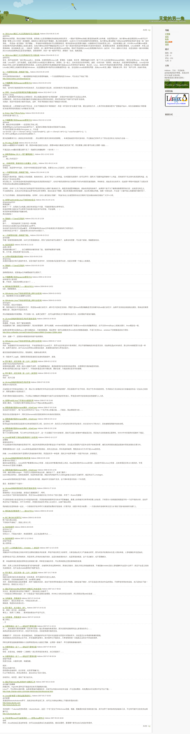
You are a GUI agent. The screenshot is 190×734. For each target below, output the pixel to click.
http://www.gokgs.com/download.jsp (16, 79)
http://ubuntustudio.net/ (11, 714)
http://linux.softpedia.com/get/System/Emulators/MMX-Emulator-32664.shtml (32, 332)
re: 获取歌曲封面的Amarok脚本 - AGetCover (20, 407)
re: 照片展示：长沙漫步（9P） (15, 608)
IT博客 (167, 34)
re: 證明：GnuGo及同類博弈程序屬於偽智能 (20, 92)
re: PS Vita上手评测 (10, 143)
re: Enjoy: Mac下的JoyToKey (14, 113)
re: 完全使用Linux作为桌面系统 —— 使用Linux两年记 (23, 718)
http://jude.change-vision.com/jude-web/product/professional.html (28, 691)
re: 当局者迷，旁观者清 (12, 598)
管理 (167, 44)
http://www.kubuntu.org (11, 705)
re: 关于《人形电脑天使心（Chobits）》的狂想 (21, 548)
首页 (167, 37)
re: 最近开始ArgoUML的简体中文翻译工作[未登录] (22, 589)
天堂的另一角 (172, 18)
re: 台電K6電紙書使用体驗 (13, 257)
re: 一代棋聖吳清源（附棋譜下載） (16, 72)
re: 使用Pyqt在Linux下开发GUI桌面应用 (18, 400)
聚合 (167, 42)
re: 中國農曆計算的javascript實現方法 (17, 83)
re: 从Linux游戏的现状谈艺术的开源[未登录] (20, 319)
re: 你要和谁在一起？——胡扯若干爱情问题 (20, 626)
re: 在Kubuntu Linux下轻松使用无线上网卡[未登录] (22, 293)
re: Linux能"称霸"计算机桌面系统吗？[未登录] (20, 437)
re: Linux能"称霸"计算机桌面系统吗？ (17, 696)
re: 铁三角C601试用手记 (12, 518)
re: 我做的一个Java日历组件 (14, 219)
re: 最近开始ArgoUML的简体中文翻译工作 (19, 682)
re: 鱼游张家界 (8, 245)
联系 (167, 39)
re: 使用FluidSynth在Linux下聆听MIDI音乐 (19, 200)
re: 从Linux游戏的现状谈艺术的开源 (16, 382)
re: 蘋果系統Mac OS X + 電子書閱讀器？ (18, 154)
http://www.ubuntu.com (11, 703)
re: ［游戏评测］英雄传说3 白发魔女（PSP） (20, 163)
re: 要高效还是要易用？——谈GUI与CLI (18, 286)
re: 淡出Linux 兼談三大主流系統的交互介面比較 (21, 34)
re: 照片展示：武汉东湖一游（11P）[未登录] (20, 361)
